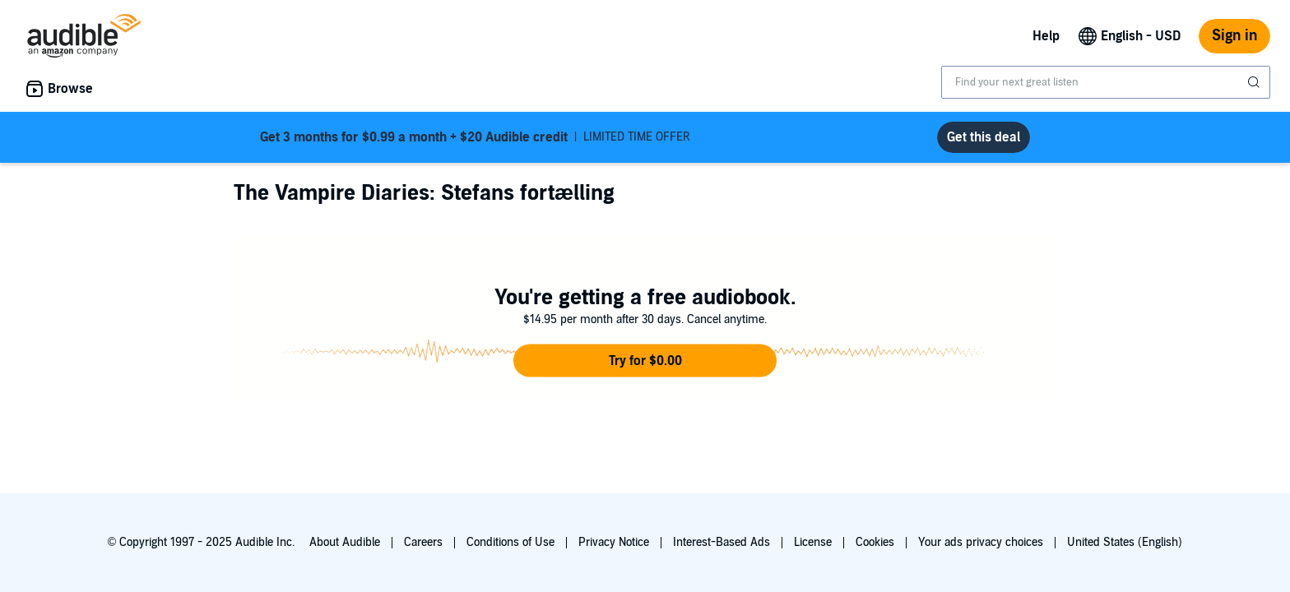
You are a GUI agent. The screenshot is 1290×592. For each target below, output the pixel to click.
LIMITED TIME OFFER (475, 137)
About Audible (344, 542)
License (813, 542)
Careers (423, 542)
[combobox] (1105, 82)
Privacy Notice (613, 542)
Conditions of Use (510, 542)
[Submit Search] (1255, 82)
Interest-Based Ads (721, 542)
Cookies (875, 542)
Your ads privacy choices (980, 542)
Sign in (1234, 35)
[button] (645, 361)
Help (1046, 36)
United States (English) (1124, 542)
